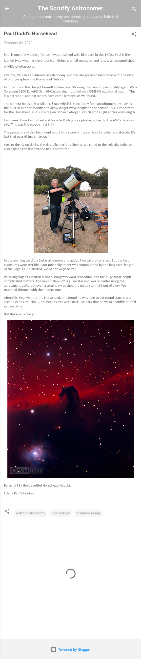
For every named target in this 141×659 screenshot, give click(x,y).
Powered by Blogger (70, 649)
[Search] (134, 10)
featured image (88, 513)
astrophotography (30, 513)
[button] (134, 35)
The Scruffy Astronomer (70, 8)
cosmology (61, 513)
